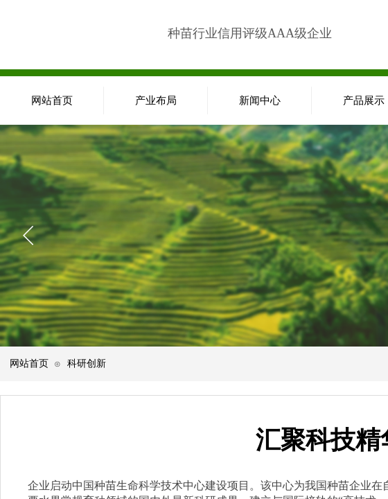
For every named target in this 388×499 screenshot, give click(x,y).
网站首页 (29, 363)
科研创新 (86, 363)
